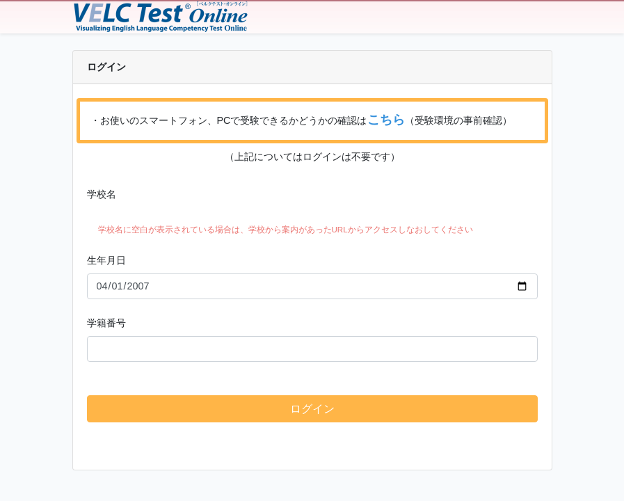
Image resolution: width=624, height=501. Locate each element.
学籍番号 (106, 322)
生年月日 (106, 260)
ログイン (312, 409)
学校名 (101, 194)
